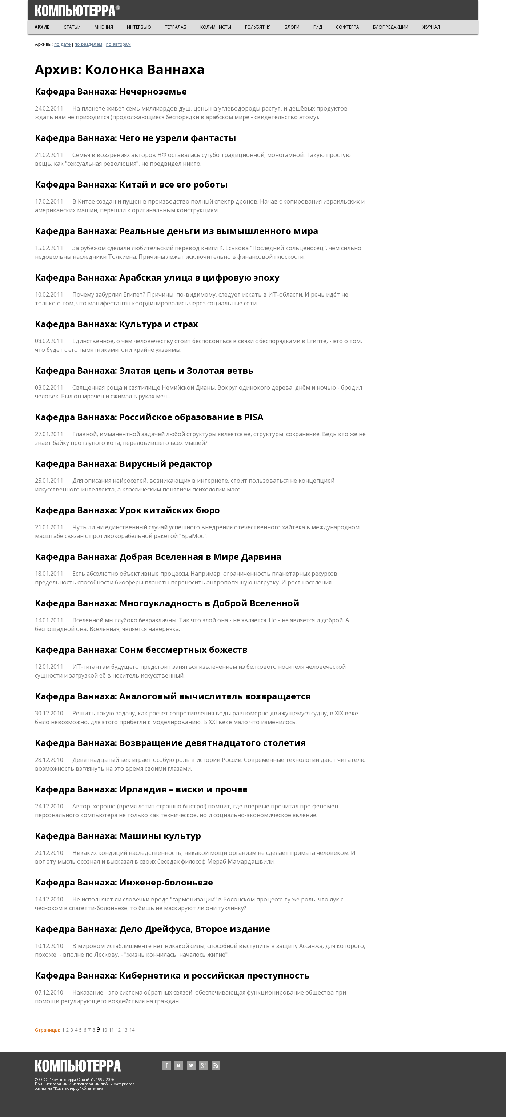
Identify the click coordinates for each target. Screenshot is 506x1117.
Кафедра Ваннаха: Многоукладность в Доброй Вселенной (167, 603)
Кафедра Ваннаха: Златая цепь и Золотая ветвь (144, 370)
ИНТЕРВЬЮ (139, 27)
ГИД (317, 27)
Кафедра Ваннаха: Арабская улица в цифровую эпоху (157, 277)
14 (131, 1029)
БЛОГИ (292, 27)
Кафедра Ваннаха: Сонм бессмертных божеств (141, 649)
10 (104, 1029)
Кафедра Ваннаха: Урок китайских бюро (127, 510)
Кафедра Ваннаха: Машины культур (118, 835)
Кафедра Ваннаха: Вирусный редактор (123, 463)
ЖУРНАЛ (431, 27)
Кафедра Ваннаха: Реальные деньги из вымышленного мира (176, 230)
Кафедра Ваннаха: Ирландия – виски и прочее (141, 789)
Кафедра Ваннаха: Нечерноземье (111, 91)
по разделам (88, 44)
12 (118, 1029)
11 (111, 1029)
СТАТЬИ (72, 27)
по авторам (118, 44)
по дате (62, 44)
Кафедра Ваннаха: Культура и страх (116, 323)
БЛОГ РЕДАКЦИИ (391, 27)
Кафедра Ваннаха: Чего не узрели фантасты (135, 137)
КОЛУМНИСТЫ (215, 27)
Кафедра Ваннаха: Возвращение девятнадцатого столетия (170, 742)
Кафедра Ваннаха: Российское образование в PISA (149, 416)
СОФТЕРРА (347, 27)
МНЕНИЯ (104, 27)
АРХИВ (42, 27)
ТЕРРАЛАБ (175, 27)
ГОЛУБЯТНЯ (258, 27)
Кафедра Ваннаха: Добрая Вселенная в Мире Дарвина (158, 556)
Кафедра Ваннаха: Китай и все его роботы (131, 184)
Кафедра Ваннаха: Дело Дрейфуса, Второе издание (152, 928)
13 (125, 1029)
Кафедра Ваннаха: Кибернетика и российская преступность (172, 975)
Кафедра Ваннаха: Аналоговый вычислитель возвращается (173, 696)
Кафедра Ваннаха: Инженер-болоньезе (124, 882)
